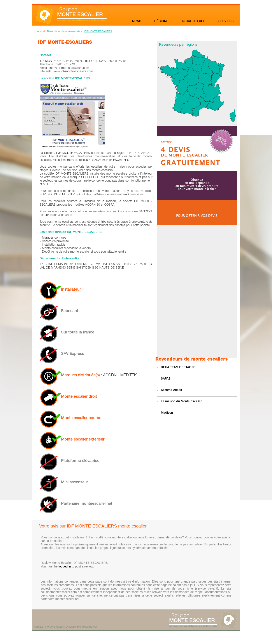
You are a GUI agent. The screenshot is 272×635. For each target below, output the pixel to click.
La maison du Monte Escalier (181, 401)
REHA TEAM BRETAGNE (178, 367)
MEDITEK (128, 375)
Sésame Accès (171, 390)
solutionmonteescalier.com (83, 627)
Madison (167, 413)
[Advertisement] (197, 291)
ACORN (110, 375)
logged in (64, 566)
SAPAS (165, 378)
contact (38, 627)
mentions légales (54, 627)
